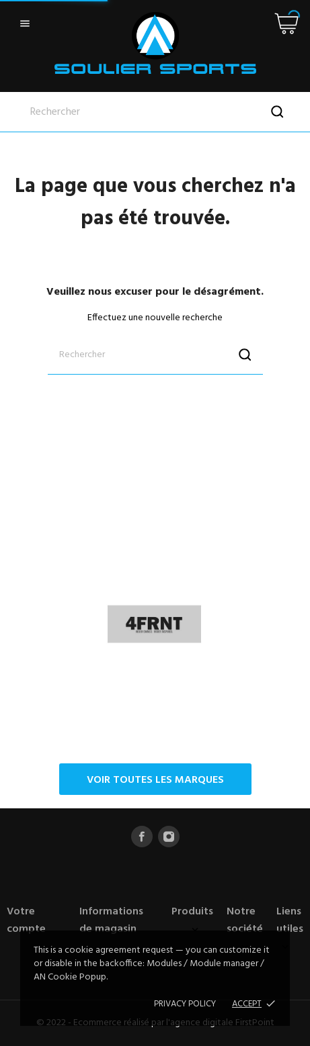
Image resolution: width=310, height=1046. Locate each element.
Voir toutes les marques (155, 780)
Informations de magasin (111, 920)
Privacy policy (185, 1004)
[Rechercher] (155, 112)
